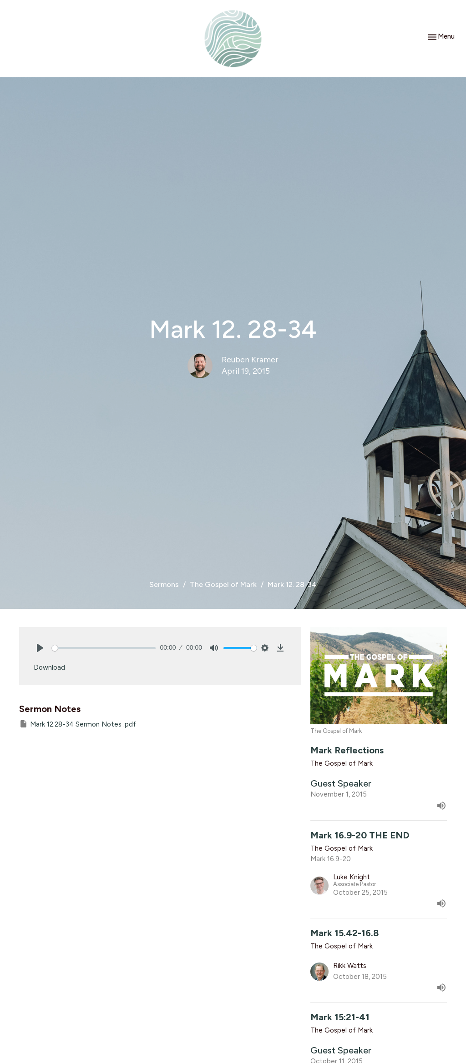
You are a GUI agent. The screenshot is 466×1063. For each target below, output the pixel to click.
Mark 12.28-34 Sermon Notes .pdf (77, 723)
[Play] (40, 648)
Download (49, 667)
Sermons (164, 584)
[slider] (104, 648)
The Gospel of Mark (223, 584)
